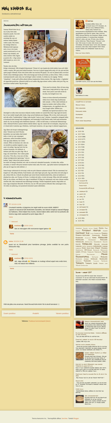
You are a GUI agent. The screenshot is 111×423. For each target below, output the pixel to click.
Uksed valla (79, 389)
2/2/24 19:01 (28, 258)
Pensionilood (98, 252)
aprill (81, 197)
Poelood (78, 254)
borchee (64, 418)
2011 (79, 144)
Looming (104, 246)
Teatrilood (104, 261)
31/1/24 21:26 (18, 241)
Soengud (86, 259)
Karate (104, 235)
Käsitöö (78, 244)
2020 (80, 168)
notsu (11, 241)
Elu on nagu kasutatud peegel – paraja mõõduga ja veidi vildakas (91, 333)
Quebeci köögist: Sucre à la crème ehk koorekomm (95, 353)
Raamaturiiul (82, 256)
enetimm (17, 225)
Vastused (14, 221)
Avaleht (36, 313)
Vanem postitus (62, 313)
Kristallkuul (89, 242)
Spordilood (94, 259)
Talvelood (87, 261)
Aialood (85, 228)
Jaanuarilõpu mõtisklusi (86, 188)
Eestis (101, 228)
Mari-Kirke (90, 248)
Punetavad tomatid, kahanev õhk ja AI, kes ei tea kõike (91, 375)
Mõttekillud (88, 250)
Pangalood (90, 252)
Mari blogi (79, 118)
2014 (79, 152)
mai (80, 199)
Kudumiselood (97, 242)
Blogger (76, 418)
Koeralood (80, 240)
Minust (97, 248)
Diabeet (96, 228)
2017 (79, 160)
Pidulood (104, 252)
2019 (79, 165)
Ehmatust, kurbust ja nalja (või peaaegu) (89, 339)
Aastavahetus (83, 183)
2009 (80, 139)
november (82, 212)
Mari (84, 248)
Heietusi (97, 230)
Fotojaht (86, 230)
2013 (79, 150)
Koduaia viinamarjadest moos (94, 321)
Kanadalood (96, 235)
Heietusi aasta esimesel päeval (85, 344)
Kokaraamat (92, 240)
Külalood (97, 244)
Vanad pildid (83, 185)
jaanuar (82, 181)
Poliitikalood (91, 254)
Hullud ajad (79, 381)
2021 (79, 171)
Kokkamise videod (81, 111)
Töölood (78, 265)
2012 (79, 147)
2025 (80, 218)
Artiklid (91, 228)
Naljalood (96, 250)
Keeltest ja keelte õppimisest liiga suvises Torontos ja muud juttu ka (89, 365)
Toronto (80, 263)
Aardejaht (79, 228)
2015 (79, 155)
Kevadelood (88, 238)
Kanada (104, 233)
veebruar (82, 191)
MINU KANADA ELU (16, 9)
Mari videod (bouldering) (83, 121)
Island (92, 233)
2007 (80, 134)
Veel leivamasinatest (91, 396)
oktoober (82, 210)
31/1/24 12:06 (16, 204)
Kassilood (79, 238)
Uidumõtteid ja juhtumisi (83, 102)
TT (10, 204)
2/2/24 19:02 (28, 225)
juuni (81, 202)
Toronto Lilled (91, 263)
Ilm (87, 233)
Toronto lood (103, 263)
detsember (82, 215)
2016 (79, 157)
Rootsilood (79, 259)
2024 (80, 178)
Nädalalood (104, 250)
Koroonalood (80, 242)
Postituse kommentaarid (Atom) (39, 321)
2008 (80, 137)
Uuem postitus (9, 313)
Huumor (105, 231)
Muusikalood (79, 250)
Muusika (104, 248)
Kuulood (105, 242)
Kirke (94, 238)
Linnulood (79, 246)
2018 (79, 163)
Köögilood (87, 243)
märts (81, 194)
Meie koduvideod (80, 108)
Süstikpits (78, 261)
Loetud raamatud (87, 246)
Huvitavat (80, 233)
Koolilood (103, 240)
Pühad (104, 254)
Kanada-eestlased (83, 235)
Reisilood (104, 257)
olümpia (78, 252)
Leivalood (104, 244)
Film (106, 228)
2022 (80, 173)
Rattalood (95, 257)
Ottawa (83, 252)
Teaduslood (96, 261)
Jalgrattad (97, 233)
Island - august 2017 (84, 272)
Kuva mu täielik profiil (83, 53)
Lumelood (78, 248)
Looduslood (97, 246)
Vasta (11, 217)
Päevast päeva (80, 105)
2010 (79, 142)
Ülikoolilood (84, 265)
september (82, 207)
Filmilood (78, 231)
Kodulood (102, 237)
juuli (81, 204)
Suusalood (103, 259)
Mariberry (79, 114)
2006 (80, 131)
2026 (80, 221)
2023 (80, 176)
